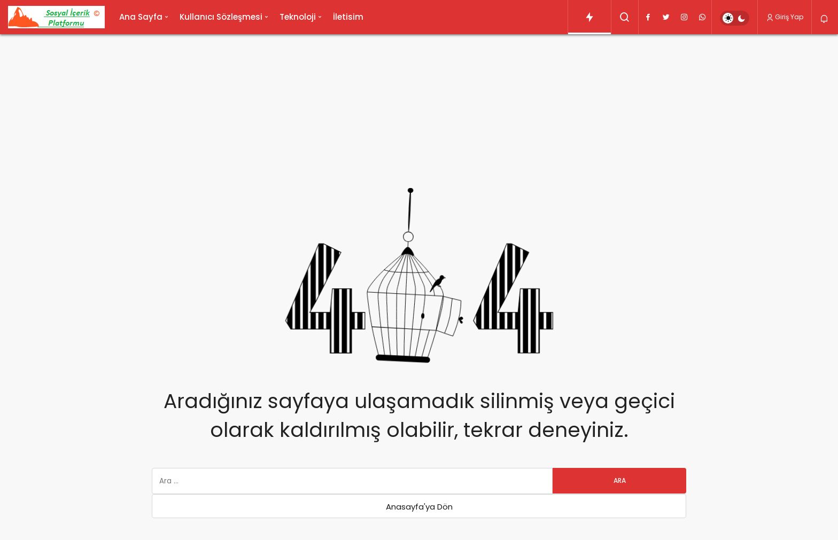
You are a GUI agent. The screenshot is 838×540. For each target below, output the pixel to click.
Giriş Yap (784, 16)
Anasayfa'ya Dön (419, 506)
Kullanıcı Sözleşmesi (221, 16)
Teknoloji (298, 16)
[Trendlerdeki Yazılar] (589, 17)
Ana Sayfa (140, 16)
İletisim (348, 16)
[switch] (734, 18)
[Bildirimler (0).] (825, 19)
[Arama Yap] (624, 17)
